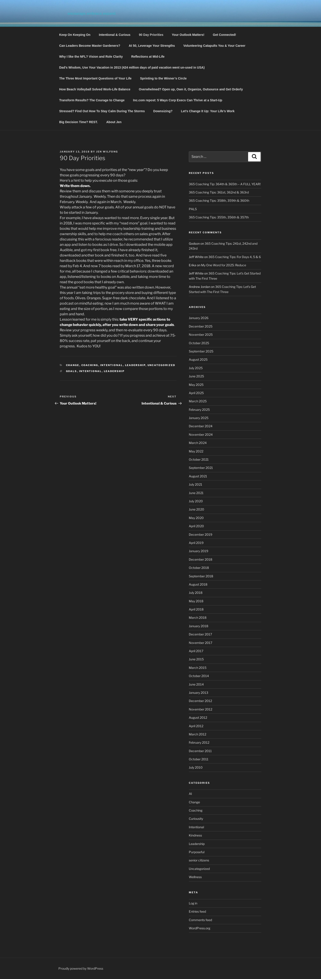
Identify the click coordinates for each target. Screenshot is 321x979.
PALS (193, 209)
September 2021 (201, 468)
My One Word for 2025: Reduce (223, 265)
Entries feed (197, 911)
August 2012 (198, 717)
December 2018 (200, 559)
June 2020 (196, 509)
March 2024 (198, 443)
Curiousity (196, 818)
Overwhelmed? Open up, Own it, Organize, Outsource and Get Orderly (191, 89)
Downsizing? (163, 111)
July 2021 (195, 484)
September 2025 (201, 351)
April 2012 (196, 726)
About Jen (113, 122)
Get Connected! (224, 35)
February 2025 (199, 409)
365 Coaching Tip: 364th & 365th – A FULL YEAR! (225, 184)
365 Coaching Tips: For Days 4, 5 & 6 (234, 257)
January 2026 (198, 318)
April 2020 (196, 526)
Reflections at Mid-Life (148, 56)
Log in (193, 903)
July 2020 (196, 501)
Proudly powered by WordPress (80, 968)
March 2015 (197, 668)
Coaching (89, 365)
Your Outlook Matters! (188, 35)
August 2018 (198, 584)
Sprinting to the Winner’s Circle (163, 78)
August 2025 (198, 359)
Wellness (195, 877)
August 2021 (198, 476)
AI (190, 794)
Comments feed (200, 920)
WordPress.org (199, 928)
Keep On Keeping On (75, 35)
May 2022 (196, 451)
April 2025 (196, 393)
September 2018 (201, 576)
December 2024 (200, 426)
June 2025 (196, 376)
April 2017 (196, 651)
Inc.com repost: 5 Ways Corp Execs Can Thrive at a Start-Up (177, 100)
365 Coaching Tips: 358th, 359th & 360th (219, 200)
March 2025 (198, 401)
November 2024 (201, 434)
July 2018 (195, 592)
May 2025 (196, 385)
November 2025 (201, 334)
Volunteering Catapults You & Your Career (214, 45)
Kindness (195, 835)
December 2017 (200, 634)
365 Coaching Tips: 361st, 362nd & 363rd (219, 192)
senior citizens (199, 860)
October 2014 (199, 676)
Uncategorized (161, 365)
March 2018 (197, 617)
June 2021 (196, 493)
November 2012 (200, 709)
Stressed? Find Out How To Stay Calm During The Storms (102, 111)
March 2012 (197, 734)
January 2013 (198, 692)
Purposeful (196, 852)
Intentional (111, 365)
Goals (71, 371)
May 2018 (196, 601)
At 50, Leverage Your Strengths (152, 45)
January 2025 (198, 418)
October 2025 (199, 343)
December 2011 (200, 751)
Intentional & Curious (115, 35)
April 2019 (196, 543)
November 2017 (200, 643)
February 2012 (199, 742)
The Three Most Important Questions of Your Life (95, 78)
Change (72, 365)
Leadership (135, 365)
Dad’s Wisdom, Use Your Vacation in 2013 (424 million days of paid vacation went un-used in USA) (132, 67)
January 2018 (198, 626)
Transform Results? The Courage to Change (92, 100)
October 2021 (199, 459)
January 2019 (198, 551)
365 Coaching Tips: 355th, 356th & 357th (219, 217)
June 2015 (196, 659)
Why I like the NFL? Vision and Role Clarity (91, 56)
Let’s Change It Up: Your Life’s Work (208, 111)
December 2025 (200, 326)
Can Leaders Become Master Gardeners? (89, 45)
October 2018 (199, 568)
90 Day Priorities (151, 35)
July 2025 (196, 368)
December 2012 (200, 701)
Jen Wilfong (107, 151)
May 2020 (196, 518)
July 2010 (196, 767)
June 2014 (196, 684)
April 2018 (196, 609)
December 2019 (200, 534)
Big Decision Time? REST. (78, 122)
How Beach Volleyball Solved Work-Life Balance (94, 89)
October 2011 (198, 759)
